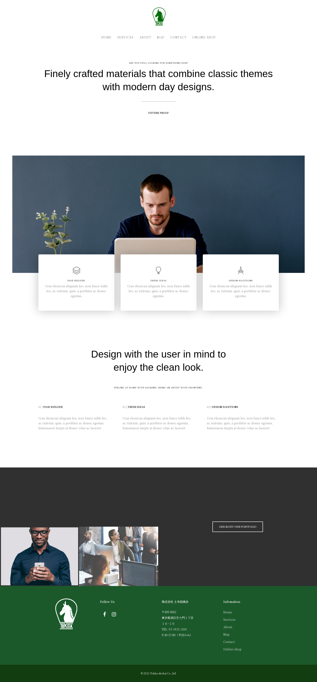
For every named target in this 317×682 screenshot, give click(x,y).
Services (229, 619)
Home (227, 612)
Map (226, 634)
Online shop (232, 649)
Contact (229, 642)
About (227, 627)
